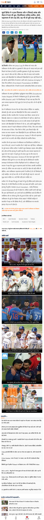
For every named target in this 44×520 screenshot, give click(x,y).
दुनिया (18, 6)
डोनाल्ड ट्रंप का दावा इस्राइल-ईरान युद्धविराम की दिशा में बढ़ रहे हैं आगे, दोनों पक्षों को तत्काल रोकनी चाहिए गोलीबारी (21, 428)
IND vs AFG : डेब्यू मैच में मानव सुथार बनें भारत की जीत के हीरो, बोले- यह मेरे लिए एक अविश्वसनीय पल (21, 472)
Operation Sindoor (23, 219)
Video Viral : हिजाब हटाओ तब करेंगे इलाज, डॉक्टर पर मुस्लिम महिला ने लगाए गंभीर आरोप (21, 478)
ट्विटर (38, 228)
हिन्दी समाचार (4, 9)
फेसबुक (30, 228)
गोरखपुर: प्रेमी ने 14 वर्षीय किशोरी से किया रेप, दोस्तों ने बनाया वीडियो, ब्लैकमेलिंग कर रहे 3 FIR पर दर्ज (21, 447)
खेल (41, 6)
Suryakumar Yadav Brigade (28, 221)
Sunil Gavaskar (15, 221)
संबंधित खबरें (5, 235)
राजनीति (24, 6)
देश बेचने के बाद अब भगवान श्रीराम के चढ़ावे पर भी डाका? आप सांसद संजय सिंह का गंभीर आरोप (21, 422)
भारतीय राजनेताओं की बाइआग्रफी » (10, 497)
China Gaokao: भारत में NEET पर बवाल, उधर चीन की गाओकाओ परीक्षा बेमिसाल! (20, 459)
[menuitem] (5, 6)
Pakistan (33, 219)
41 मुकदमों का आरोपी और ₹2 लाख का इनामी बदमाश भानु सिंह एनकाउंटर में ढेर (21, 489)
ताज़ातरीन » (4, 416)
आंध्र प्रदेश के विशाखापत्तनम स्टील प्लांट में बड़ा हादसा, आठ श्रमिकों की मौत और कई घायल (21, 434)
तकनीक (36, 6)
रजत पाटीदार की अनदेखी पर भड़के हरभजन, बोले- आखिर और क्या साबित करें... (23, 90)
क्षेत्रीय (9, 6)
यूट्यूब (34, 228)
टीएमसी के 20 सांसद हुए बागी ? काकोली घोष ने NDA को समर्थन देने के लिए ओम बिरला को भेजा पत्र (22, 440)
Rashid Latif (6, 221)
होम (5, 6)
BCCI (4, 219)
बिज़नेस (30, 6)
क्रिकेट (9, 9)
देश (14, 6)
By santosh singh (6, 29)
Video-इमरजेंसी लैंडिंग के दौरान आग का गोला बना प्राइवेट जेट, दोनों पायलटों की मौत (21, 453)
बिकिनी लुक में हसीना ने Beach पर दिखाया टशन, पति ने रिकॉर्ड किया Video (20, 464)
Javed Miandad (12, 219)
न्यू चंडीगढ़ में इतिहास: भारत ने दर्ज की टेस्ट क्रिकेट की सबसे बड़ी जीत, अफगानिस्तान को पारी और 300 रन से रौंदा (19, 484)
